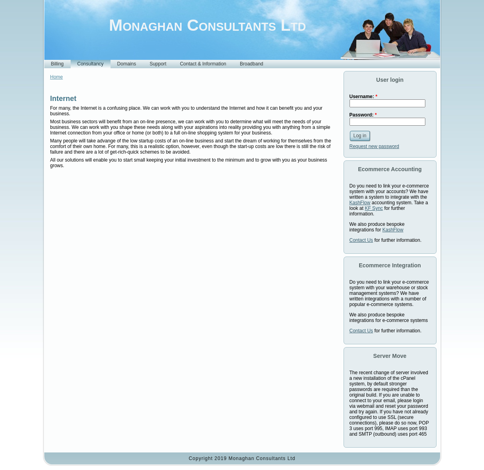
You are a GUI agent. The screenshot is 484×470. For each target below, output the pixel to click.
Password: (363, 115)
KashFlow (360, 202)
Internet (63, 99)
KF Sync (374, 208)
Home (56, 77)
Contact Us (361, 240)
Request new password (374, 146)
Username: (363, 96)
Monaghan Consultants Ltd (207, 25)
